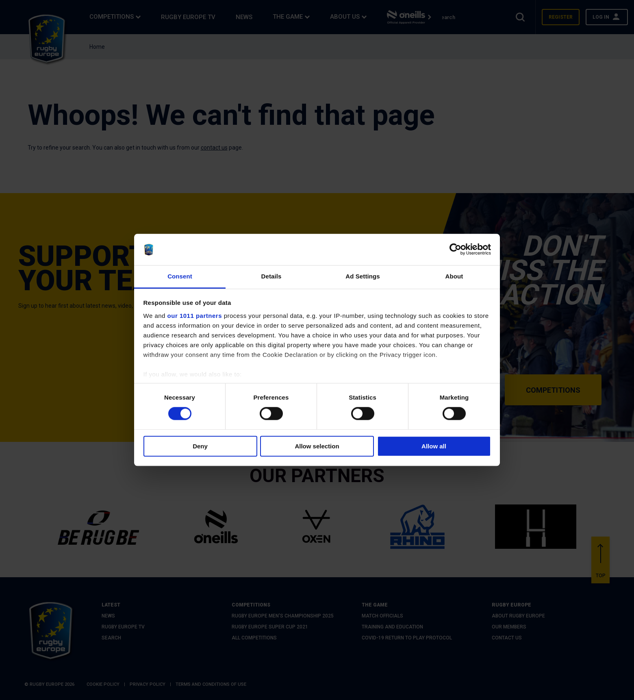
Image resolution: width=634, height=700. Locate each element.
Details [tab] (271, 276)
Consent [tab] (179, 276)
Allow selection (317, 446)
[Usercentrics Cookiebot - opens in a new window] (455, 249)
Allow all (433, 446)
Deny (200, 446)
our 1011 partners (194, 315)
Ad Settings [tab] (362, 276)
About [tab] (454, 276)
